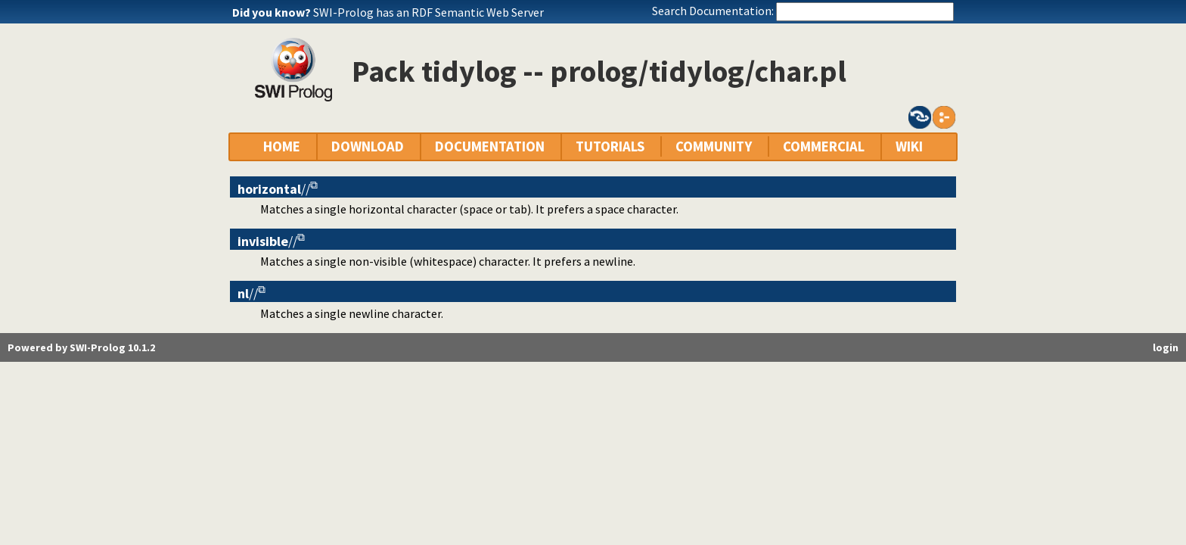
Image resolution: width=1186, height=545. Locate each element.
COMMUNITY (713, 146)
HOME (281, 146)
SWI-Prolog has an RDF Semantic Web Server (428, 12)
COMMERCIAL (824, 146)
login (1165, 347)
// (274, 189)
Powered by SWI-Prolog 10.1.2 (81, 347)
